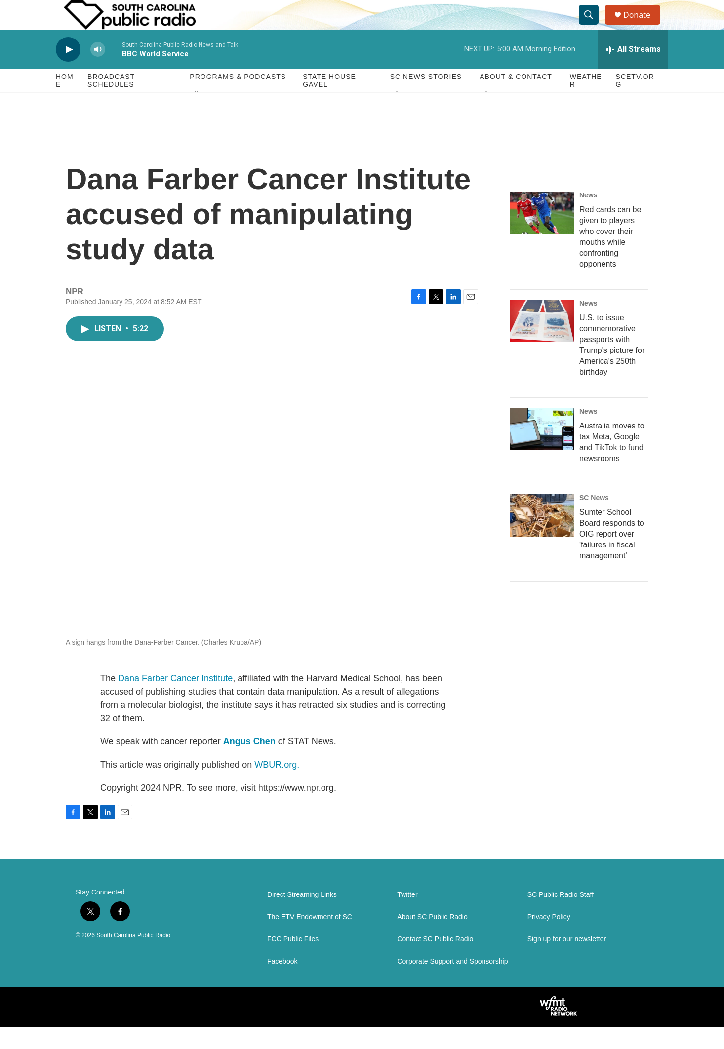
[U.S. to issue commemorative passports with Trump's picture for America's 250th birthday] (542, 343)
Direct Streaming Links (302, 917)
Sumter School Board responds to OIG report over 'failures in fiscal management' (611, 556)
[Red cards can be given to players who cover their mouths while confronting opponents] (542, 235)
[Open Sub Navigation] (197, 114)
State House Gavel (329, 103)
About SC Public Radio (432, 939)
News (588, 217)
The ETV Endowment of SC (309, 939)
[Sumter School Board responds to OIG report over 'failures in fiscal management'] (542, 537)
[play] (68, 72)
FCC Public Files (293, 961)
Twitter (407, 917)
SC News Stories (426, 99)
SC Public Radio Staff (560, 917)
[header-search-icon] (593, 26)
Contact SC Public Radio (435, 961)
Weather (586, 103)
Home (65, 103)
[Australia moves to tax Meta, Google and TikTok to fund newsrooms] (542, 451)
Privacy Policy (548, 939)
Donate (643, 26)
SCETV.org (635, 103)
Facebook (282, 983)
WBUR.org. (276, 787)
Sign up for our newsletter (566, 961)
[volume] (97, 72)
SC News (594, 520)
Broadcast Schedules (111, 103)
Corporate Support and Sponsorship (452, 983)
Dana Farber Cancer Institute (175, 700)
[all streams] (633, 71)
